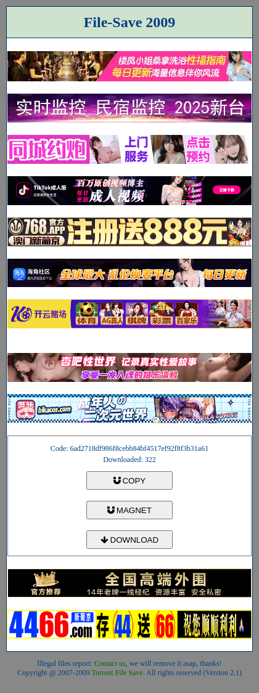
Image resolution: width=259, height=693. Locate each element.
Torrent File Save (117, 672)
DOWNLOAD (129, 540)
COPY (129, 480)
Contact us (110, 663)
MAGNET (129, 510)
